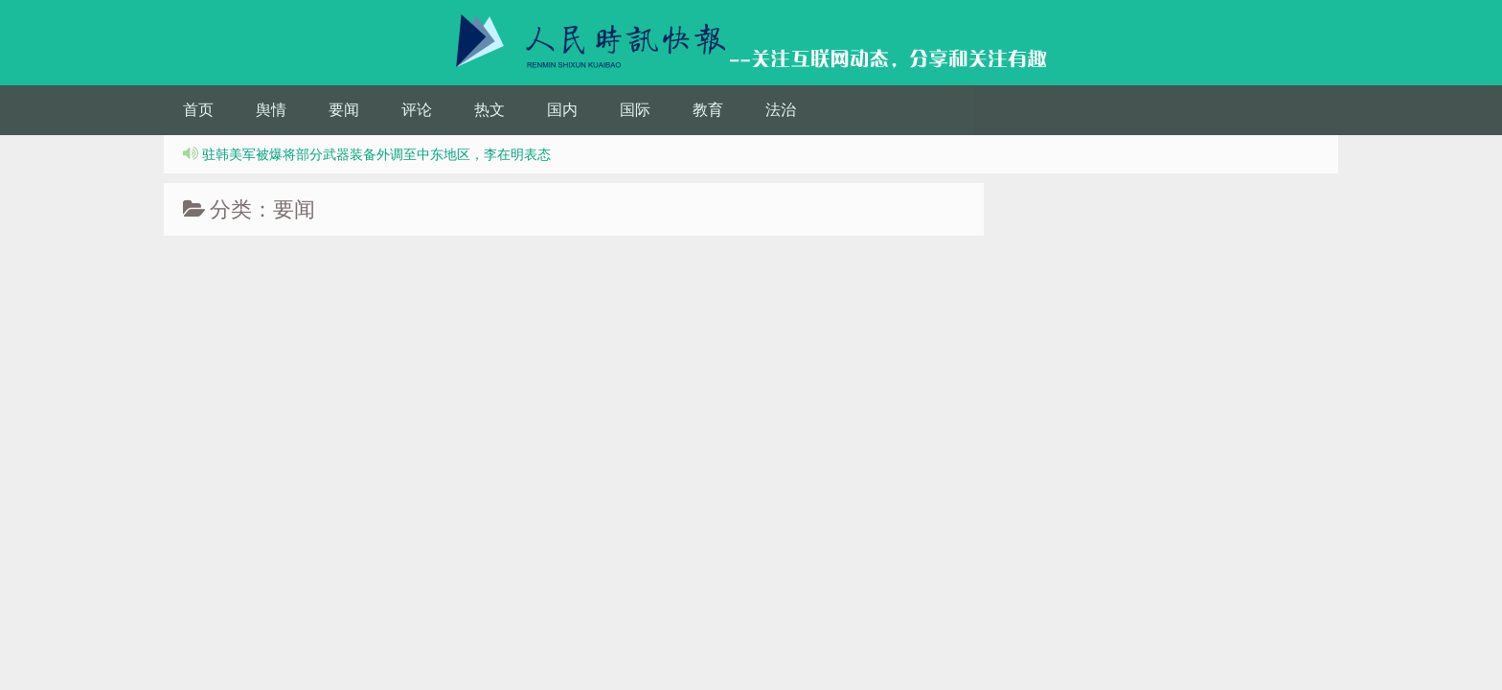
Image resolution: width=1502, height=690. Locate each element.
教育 (708, 110)
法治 (780, 110)
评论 (416, 110)
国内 (562, 110)
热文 (489, 110)
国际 (635, 110)
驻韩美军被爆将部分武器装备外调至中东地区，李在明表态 (376, 154)
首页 (198, 110)
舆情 (271, 110)
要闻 (344, 110)
